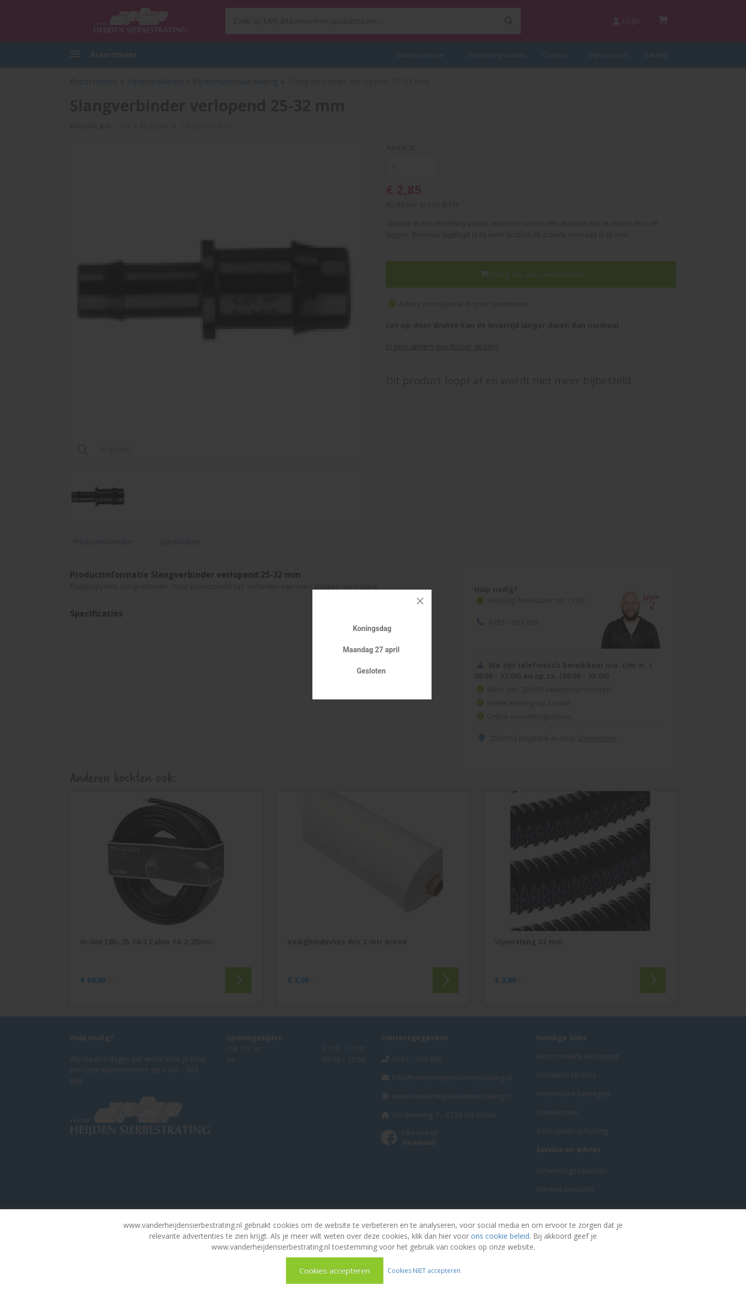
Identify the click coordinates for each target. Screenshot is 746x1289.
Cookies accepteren (334, 1270)
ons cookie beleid (500, 1236)
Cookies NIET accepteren (424, 1270)
